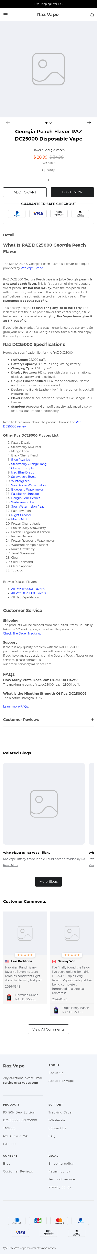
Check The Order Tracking (21, 633)
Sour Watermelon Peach (28, 506)
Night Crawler (21, 515)
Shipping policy (61, 1163)
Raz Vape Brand (32, 268)
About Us (55, 1073)
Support (55, 1104)
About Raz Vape (61, 1081)
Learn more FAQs (15, 706)
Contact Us (57, 1128)
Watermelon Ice (22, 502)
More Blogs (48, 882)
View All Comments (48, 1029)
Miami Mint (19, 519)
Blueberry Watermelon (27, 489)
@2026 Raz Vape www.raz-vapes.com (29, 1248)
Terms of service (61, 1179)
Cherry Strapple (22, 468)
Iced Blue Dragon (23, 472)
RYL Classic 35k (15, 1136)
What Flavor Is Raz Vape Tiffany (26, 853)
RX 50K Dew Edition (19, 1112)
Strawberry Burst (23, 477)
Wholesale (56, 1120)
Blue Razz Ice (20, 460)
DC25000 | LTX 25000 (20, 1120)
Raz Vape (14, 1066)
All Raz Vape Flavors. (25, 597)
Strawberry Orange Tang (29, 464)
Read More (10, 865)
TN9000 (9, 1128)
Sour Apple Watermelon (28, 485)
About (54, 1065)
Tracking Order (60, 1112)
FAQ (51, 1136)
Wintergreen (20, 481)
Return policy (59, 1171)
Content (10, 1155)
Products (11, 1104)
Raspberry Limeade (25, 494)
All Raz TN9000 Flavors (27, 589)
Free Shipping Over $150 (48, 3)
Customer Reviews (18, 1171)
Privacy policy (59, 1187)
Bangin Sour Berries (25, 498)
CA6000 (9, 1144)
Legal (53, 1155)
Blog (7, 1163)
